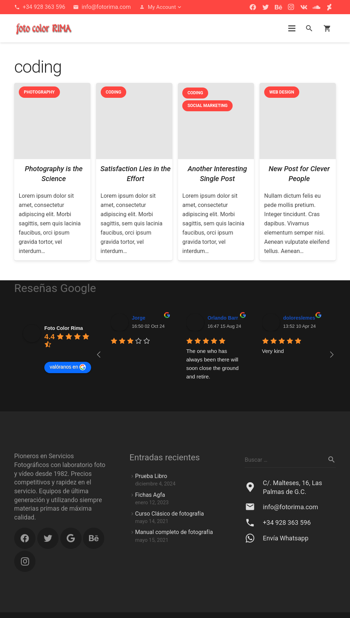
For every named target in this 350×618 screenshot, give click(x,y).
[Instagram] (291, 7)
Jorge (138, 318)
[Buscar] (309, 28)
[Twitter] (265, 7)
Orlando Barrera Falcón (235, 318)
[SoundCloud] (316, 7)
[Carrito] (327, 28)
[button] (43, 28)
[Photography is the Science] (52, 121)
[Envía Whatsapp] (254, 538)
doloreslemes (299, 318)
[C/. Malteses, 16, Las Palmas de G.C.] (254, 487)
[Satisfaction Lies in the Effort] (134, 121)
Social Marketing (208, 105)
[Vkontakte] (304, 7)
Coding (113, 92)
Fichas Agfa (150, 494)
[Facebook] (252, 7)
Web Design (281, 92)
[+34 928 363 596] (254, 523)
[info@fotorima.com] (254, 507)
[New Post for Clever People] (298, 121)
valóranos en (68, 367)
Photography (39, 92)
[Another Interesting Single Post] (216, 121)
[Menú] (292, 28)
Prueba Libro (151, 476)
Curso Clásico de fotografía (169, 513)
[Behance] (278, 7)
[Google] (71, 538)
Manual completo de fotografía (174, 532)
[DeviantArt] (329, 7)
